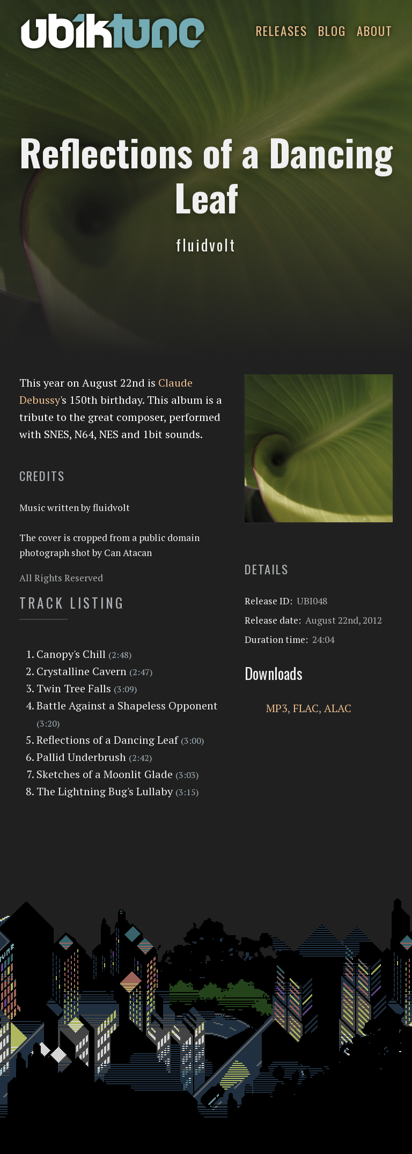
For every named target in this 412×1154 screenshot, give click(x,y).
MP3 (277, 708)
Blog (332, 30)
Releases (281, 30)
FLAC (306, 708)
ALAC (337, 708)
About (375, 30)
